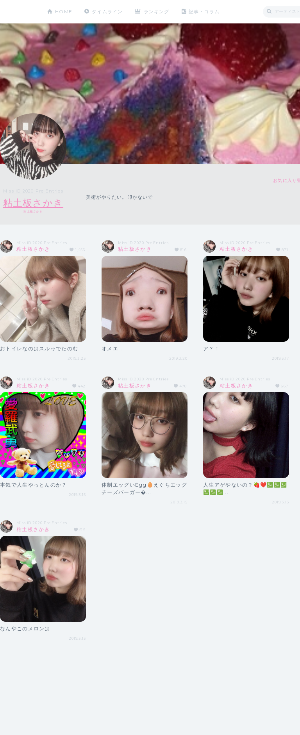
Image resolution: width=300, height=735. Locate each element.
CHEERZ (18, 12)
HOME (63, 11)
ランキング (157, 11)
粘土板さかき (33, 203)
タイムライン (107, 11)
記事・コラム (204, 11)
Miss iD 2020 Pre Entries (33, 191)
